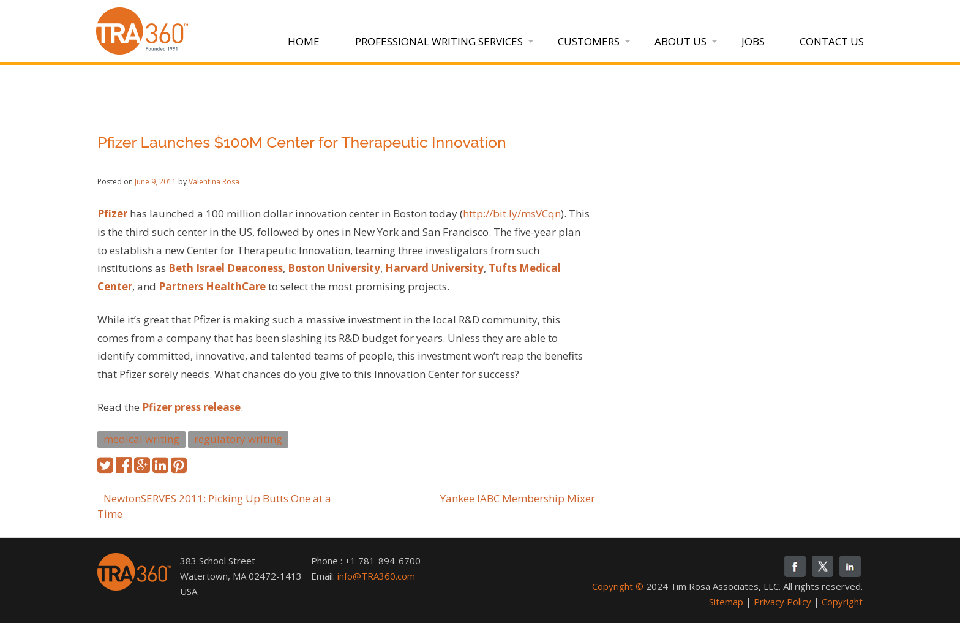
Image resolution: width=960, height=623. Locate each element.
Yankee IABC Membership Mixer (517, 498)
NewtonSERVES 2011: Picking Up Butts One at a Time (214, 506)
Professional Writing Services (439, 41)
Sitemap (726, 601)
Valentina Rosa (214, 181)
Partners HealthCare (212, 286)
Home (304, 41)
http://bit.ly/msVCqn (512, 213)
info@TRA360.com (376, 576)
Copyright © (617, 586)
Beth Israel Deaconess (225, 268)
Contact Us (832, 41)
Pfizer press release (191, 407)
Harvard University (434, 268)
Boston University (334, 268)
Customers (589, 41)
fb (795, 566)
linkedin (850, 566)
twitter (822, 566)
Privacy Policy (782, 601)
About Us (680, 41)
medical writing (141, 439)
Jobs (753, 41)
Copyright (842, 601)
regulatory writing (238, 439)
